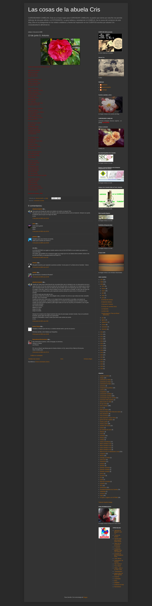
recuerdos (102, 475)
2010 (101, 332)
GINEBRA (117, 582)
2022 (101, 359)
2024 (101, 364)
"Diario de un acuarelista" (117, 544)
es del (101, 407)
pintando (102, 465)
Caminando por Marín (105, 383)
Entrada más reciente (34, 359)
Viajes (101, 495)
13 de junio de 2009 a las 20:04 (40, 231)
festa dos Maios (104, 409)
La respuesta (104, 309)
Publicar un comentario (37, 355)
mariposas (102, 453)
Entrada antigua (88, 359)
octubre (104, 324)
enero (103, 286)
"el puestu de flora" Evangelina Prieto (118, 555)
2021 (101, 357)
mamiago (104, 90)
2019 (101, 352)
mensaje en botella (105, 457)
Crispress (116, 576)
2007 (101, 279)
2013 (101, 339)
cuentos (102, 389)
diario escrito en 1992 (105, 401)
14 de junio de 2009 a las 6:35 (40, 257)
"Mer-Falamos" (118, 564)
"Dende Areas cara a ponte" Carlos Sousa (117, 540)
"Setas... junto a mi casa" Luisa (118, 568)
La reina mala (105, 311)
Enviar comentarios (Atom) (42, 361)
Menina (102, 455)
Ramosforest (117, 586)
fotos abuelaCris (104, 413)
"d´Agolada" (117, 547)
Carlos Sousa (36, 326)
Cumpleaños (103, 391)
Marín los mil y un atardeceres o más (109, 451)
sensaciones (103, 487)
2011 (101, 334)
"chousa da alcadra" (117, 536)
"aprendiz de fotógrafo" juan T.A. (118, 532)
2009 (101, 284)
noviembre (104, 327)
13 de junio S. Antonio (107, 304)
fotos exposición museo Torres (108, 417)
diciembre (104, 329)
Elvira (115, 580)
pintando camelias (104, 469)
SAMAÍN (102, 483)
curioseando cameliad (105, 393)
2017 (101, 348)
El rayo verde (103, 403)
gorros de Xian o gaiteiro (106, 419)
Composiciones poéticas (106, 387)
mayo (103, 295)
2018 (101, 350)
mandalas (102, 435)
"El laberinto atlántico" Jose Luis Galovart (118, 550)
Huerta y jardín (104, 423)
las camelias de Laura (105, 429)
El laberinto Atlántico (106, 302)
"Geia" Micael (117, 558)
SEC (101, 485)
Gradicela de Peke (119, 584)
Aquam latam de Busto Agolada (118, 574)
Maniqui (102, 437)
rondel (101, 479)
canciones (102, 386)
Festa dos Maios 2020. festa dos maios (110, 411)
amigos (102, 377)
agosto (104, 320)
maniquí (102, 439)
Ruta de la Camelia (105, 481)
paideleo (34, 236)
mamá (101, 433)
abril (103, 293)
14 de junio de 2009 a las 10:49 (40, 277)
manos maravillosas (105, 441)
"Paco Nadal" (117, 566)
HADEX (34, 272)
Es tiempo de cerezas (107, 299)
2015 (101, 343)
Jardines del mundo (105, 425)
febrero (104, 288)
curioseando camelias (39, 200)
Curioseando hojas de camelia (108, 397)
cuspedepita (117, 578)
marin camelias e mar (105, 447)
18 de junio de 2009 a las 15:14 (40, 352)
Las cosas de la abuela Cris (64, 9)
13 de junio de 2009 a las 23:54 (40, 243)
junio (103, 297)
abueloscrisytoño (37, 209)
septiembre (105, 322)
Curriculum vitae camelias (106, 399)
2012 (101, 336)
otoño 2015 (103, 459)
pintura (102, 473)
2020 (101, 355)
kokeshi (102, 427)
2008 (101, 282)
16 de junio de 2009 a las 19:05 (40, 334)
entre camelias (104, 405)
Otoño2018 (103, 461)
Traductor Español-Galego (105, 502)
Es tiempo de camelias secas (109, 306)
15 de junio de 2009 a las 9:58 (40, 321)
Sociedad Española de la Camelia (109, 489)
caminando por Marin (105, 382)
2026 (101, 368)
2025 (101, 366)
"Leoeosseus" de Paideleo (118, 561)
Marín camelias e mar (105, 443)
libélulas (102, 431)
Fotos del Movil (104, 415)
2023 (101, 361)
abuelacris (104, 84)
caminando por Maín (105, 379)
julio (103, 317)
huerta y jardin (103, 421)
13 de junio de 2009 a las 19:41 (40, 218)
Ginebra (34, 262)
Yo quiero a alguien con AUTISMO (109, 497)
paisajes (102, 463)
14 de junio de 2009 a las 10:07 (40, 267)
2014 (101, 341)
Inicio (61, 359)
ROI (101, 477)
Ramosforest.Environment (39, 339)
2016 (101, 345)
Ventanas (102, 493)
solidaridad (103, 491)
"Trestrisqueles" (118, 571)
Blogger (85, 597)
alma (33, 223)
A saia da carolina (104, 376)
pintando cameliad (104, 467)
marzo (103, 291)
